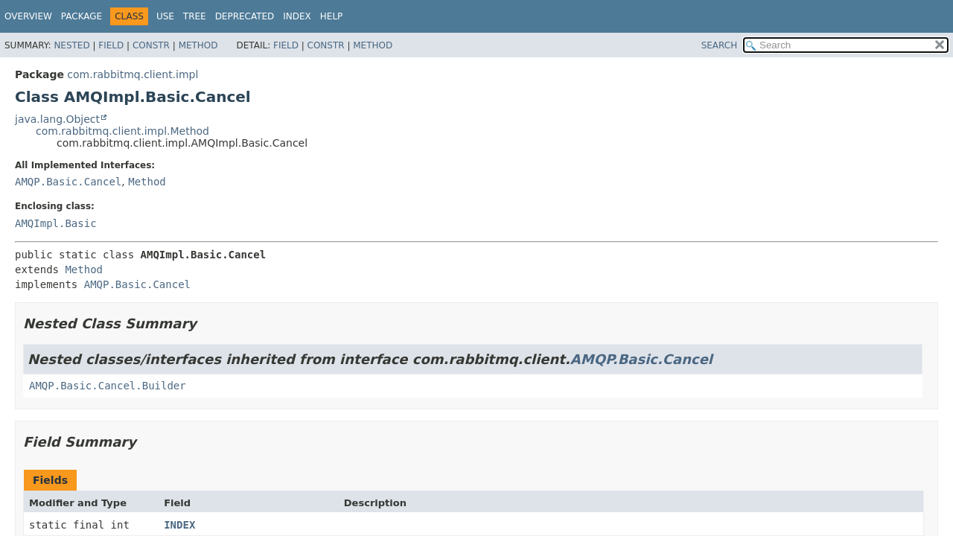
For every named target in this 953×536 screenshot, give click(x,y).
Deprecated (245, 16)
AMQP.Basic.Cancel (68, 182)
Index (297, 16)
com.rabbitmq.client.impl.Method (122, 131)
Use (165, 16)
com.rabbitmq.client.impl (132, 74)
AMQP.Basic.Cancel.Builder (107, 386)
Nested (71, 45)
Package (81, 16)
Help (331, 16)
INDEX (179, 525)
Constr (151, 45)
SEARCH (719, 45)
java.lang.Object (57, 119)
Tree (194, 16)
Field (111, 45)
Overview (28, 16)
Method (198, 45)
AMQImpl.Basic (56, 223)
